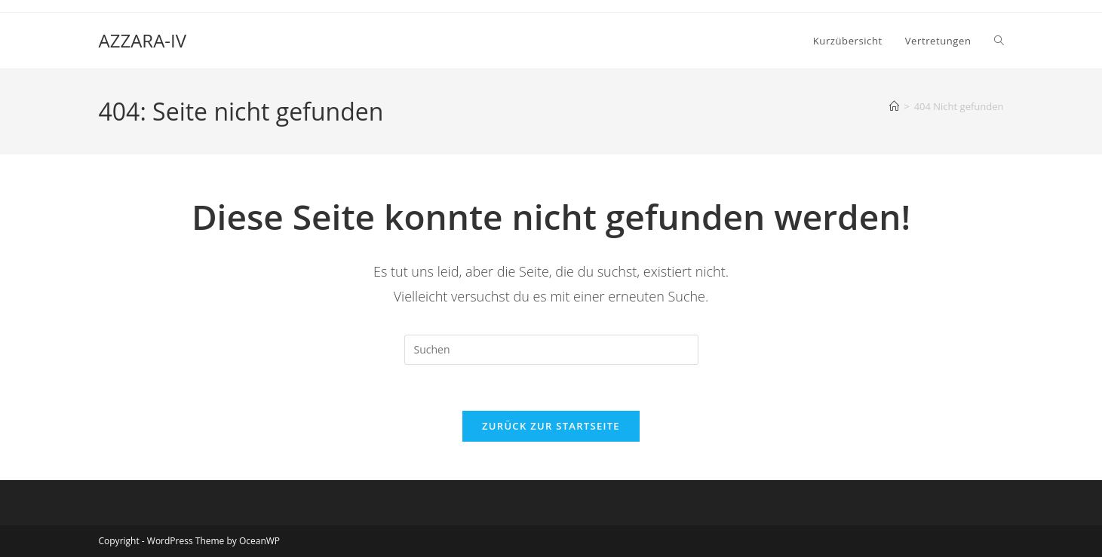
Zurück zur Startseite (551, 426)
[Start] (894, 106)
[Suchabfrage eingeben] (551, 350)
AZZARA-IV (143, 40)
